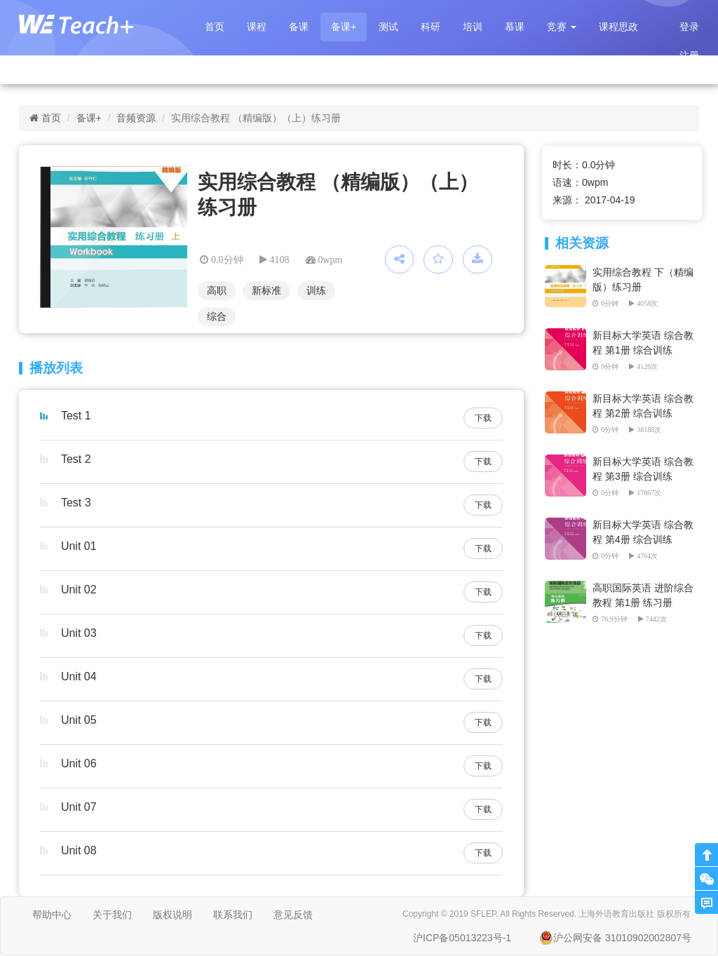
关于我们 (112, 914)
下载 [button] (483, 418)
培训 (472, 26)
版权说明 (172, 914)
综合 (216, 316)
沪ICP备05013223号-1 (462, 937)
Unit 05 (79, 720)
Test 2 (76, 459)
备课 (299, 26)
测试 (388, 26)
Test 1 (76, 416)
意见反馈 (293, 914)
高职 (216, 290)
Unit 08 (79, 850)
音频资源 (136, 117)
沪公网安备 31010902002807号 (615, 938)
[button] (561, 27)
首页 (214, 26)
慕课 (514, 26)
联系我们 (232, 914)
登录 (689, 26)
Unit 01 (79, 546)
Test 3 (76, 503)
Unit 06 (79, 763)
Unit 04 (79, 676)
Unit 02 (79, 589)
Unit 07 (79, 807)
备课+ (343, 26)
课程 (256, 26)
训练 (316, 290)
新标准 (266, 290)
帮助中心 (52, 914)
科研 (430, 26)
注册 (689, 55)
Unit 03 (79, 633)
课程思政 (618, 26)
